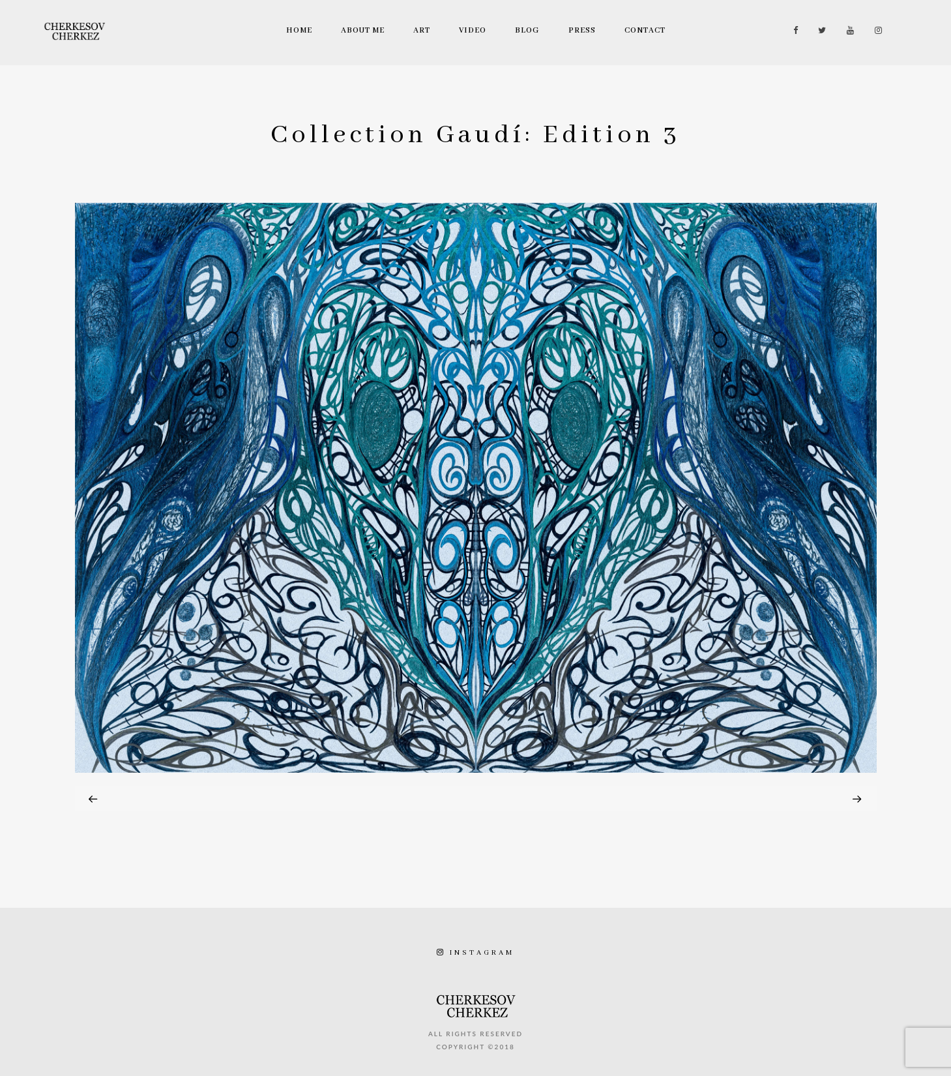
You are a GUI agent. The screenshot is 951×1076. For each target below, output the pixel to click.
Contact (645, 30)
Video (472, 30)
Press (582, 30)
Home (299, 30)
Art (421, 30)
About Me (363, 30)
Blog (527, 30)
